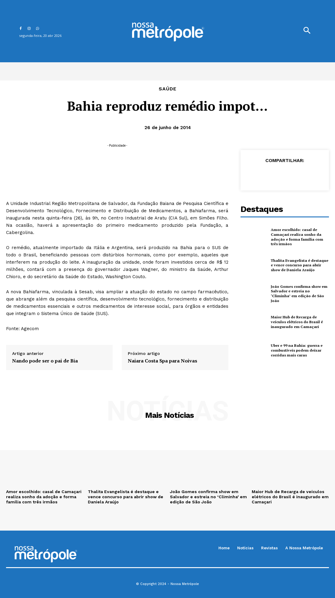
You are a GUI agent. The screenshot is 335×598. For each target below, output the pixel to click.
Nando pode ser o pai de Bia (45, 361)
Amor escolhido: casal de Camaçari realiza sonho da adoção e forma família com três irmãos (296, 236)
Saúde (168, 88)
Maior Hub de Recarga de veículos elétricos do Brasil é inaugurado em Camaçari (296, 322)
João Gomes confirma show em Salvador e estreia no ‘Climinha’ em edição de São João (300, 294)
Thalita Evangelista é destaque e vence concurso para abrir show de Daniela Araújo (299, 265)
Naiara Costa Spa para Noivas (162, 361)
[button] (307, 31)
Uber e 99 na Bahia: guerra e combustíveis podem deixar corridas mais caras (296, 350)
